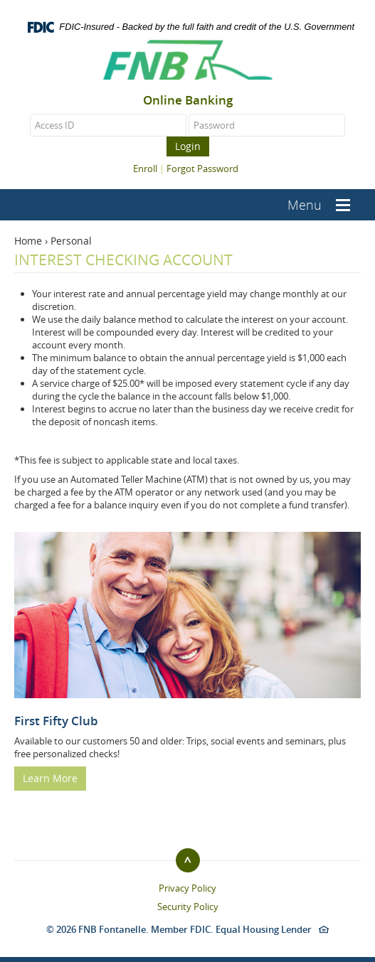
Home (28, 240)
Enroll (145, 168)
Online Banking (188, 100)
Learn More (50, 778)
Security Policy (187, 906)
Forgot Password (202, 168)
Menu (304, 204)
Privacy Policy (187, 888)
